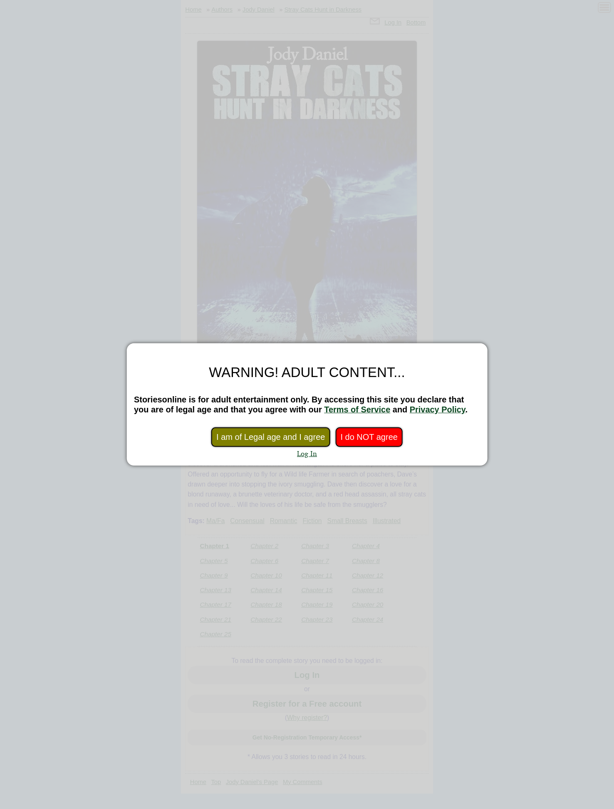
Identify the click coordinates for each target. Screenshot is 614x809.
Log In (307, 453)
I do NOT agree (368, 437)
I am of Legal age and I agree (270, 437)
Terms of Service (357, 409)
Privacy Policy (437, 409)
